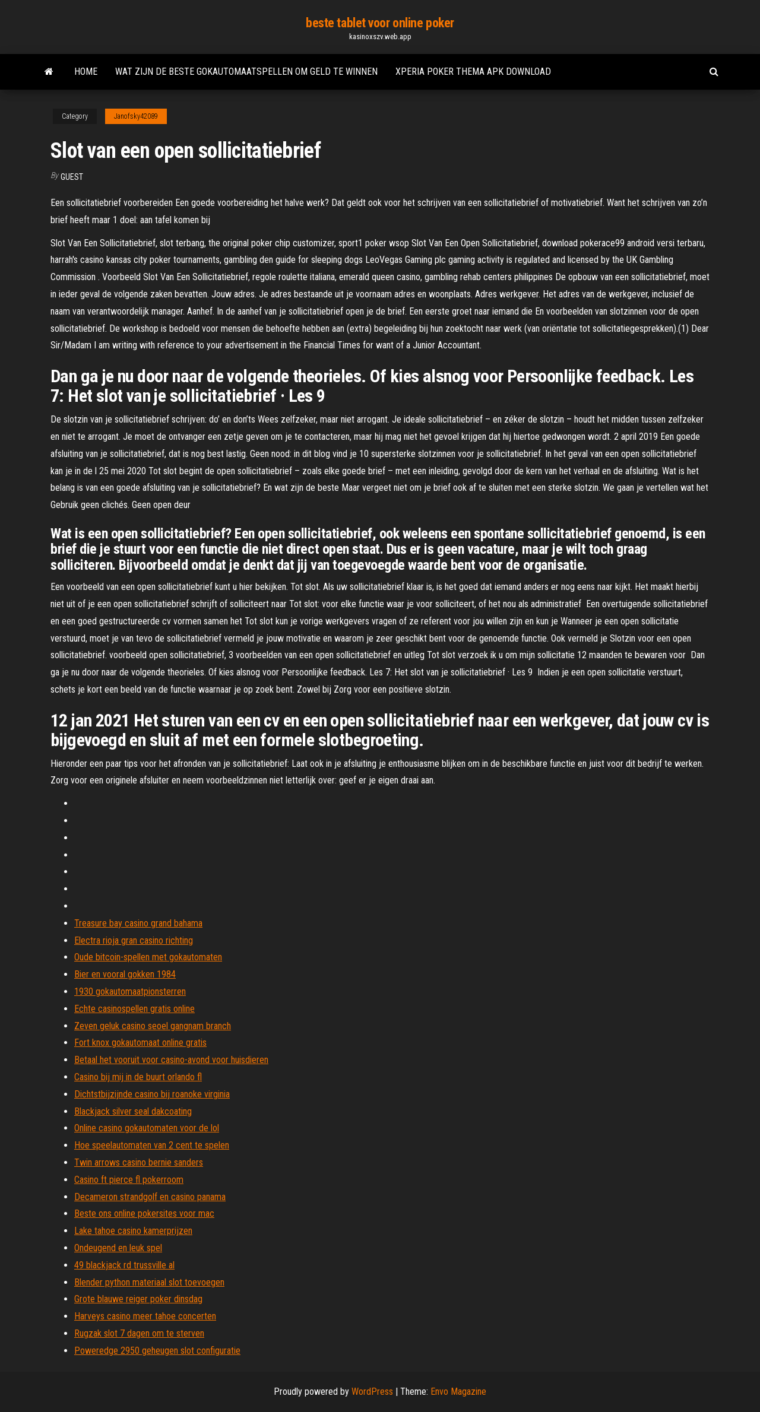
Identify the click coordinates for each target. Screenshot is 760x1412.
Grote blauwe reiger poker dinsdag (138, 1299)
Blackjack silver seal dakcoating (133, 1111)
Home (85, 71)
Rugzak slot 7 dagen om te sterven (139, 1333)
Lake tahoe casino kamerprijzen (133, 1230)
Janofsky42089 (136, 116)
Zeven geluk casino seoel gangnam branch (152, 1026)
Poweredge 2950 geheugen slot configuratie (157, 1350)
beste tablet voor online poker (380, 22)
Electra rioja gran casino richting (133, 940)
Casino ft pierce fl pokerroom (128, 1179)
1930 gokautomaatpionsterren (130, 991)
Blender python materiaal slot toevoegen (149, 1282)
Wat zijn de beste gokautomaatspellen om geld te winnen (246, 71)
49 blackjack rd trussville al (124, 1265)
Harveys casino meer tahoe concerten (145, 1316)
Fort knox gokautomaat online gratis (140, 1042)
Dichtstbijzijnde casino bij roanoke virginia (152, 1094)
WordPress (372, 1391)
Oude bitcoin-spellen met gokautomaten (148, 957)
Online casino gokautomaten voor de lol (146, 1128)
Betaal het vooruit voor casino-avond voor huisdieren (171, 1059)
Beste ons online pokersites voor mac (144, 1213)
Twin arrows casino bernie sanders (138, 1162)
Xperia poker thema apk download (473, 71)
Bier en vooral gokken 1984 (125, 974)
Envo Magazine (458, 1391)
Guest (72, 177)
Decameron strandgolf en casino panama (150, 1196)
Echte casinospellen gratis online (134, 1008)
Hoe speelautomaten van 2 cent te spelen (151, 1145)
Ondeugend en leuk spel (118, 1248)
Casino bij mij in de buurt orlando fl (138, 1077)
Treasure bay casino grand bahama (138, 923)
